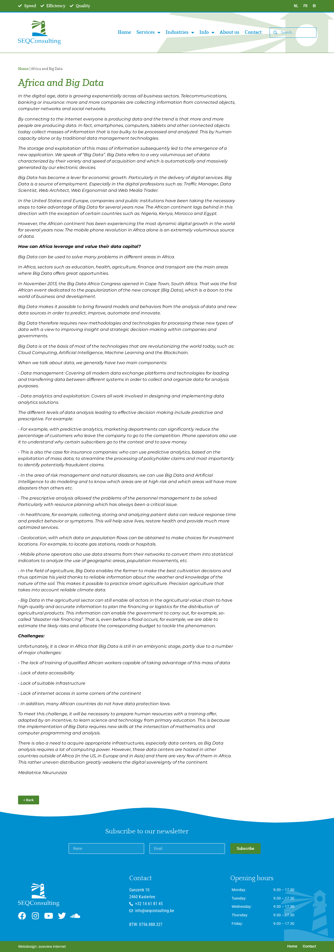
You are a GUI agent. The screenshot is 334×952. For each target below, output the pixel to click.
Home (124, 32)
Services (148, 32)
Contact (253, 32)
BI (314, 5)
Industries (180, 32)
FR (305, 5)
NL (296, 5)
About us (229, 32)
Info (206, 32)
